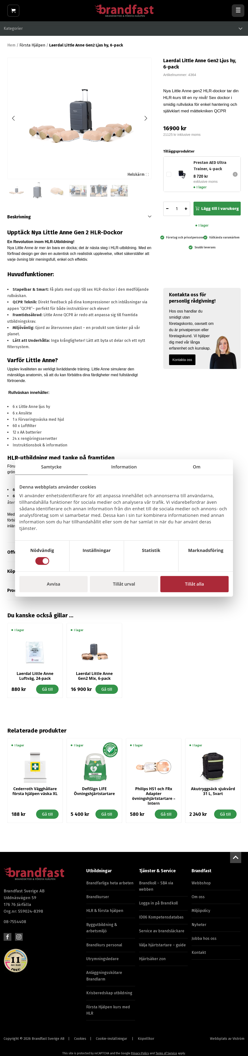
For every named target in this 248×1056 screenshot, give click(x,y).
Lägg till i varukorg (220, 211)
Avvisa (53, 584)
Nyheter (199, 927)
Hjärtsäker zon (152, 961)
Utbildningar (99, 873)
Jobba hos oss (204, 941)
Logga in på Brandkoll (158, 906)
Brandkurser (97, 899)
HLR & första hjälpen (104, 913)
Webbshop (201, 885)
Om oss (198, 899)
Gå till (47, 692)
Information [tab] (124, 467)
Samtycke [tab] (51, 467)
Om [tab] (197, 467)
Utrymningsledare (102, 961)
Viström (238, 1042)
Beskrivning (19, 219)
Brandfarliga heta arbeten (109, 885)
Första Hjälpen (32, 48)
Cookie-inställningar (111, 1042)
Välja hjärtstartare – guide (162, 947)
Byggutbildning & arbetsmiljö (101, 930)
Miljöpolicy (201, 913)
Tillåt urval (124, 584)
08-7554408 (15, 924)
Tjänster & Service (157, 873)
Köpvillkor (146, 1042)
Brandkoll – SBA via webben (156, 888)
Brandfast (201, 873)
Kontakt (199, 955)
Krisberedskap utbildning (109, 996)
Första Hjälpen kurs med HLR (108, 1012)
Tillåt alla (194, 584)
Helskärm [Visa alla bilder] (138, 177)
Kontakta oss (182, 362)
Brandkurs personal (104, 947)
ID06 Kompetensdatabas (161, 920)
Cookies (80, 1042)
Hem (11, 48)
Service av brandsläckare (161, 934)
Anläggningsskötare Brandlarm (104, 978)
